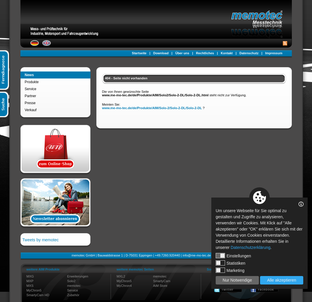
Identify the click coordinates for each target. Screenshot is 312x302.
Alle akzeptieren (281, 280)
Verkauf (31, 110)
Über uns (182, 53)
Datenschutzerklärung (250, 247)
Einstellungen (233, 255)
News (29, 75)
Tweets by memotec (40, 240)
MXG (30, 276)
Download (161, 53)
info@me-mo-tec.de (197, 255)
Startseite (139, 53)
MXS (30, 285)
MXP (30, 281)
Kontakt (227, 53)
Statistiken (230, 263)
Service (30, 89)
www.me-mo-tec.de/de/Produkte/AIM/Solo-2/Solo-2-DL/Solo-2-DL (152, 108)
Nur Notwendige (237, 280)
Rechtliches (205, 53)
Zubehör (73, 295)
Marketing (230, 270)
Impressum (274, 53)
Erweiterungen (77, 276)
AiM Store (160, 285)
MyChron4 (124, 285)
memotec (74, 285)
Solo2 (71, 281)
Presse (30, 103)
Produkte (32, 82)
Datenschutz (248, 53)
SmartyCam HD (38, 295)
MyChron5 (34, 290)
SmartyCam (161, 281)
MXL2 (121, 276)
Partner (30, 96)
